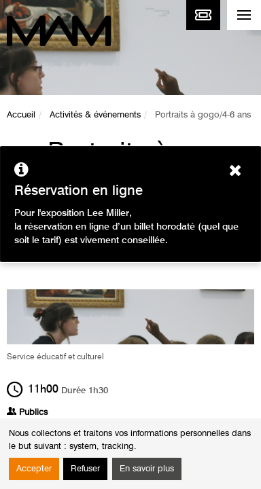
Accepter (34, 469)
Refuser (85, 469)
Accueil (21, 115)
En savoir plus (147, 469)
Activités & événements (95, 115)
